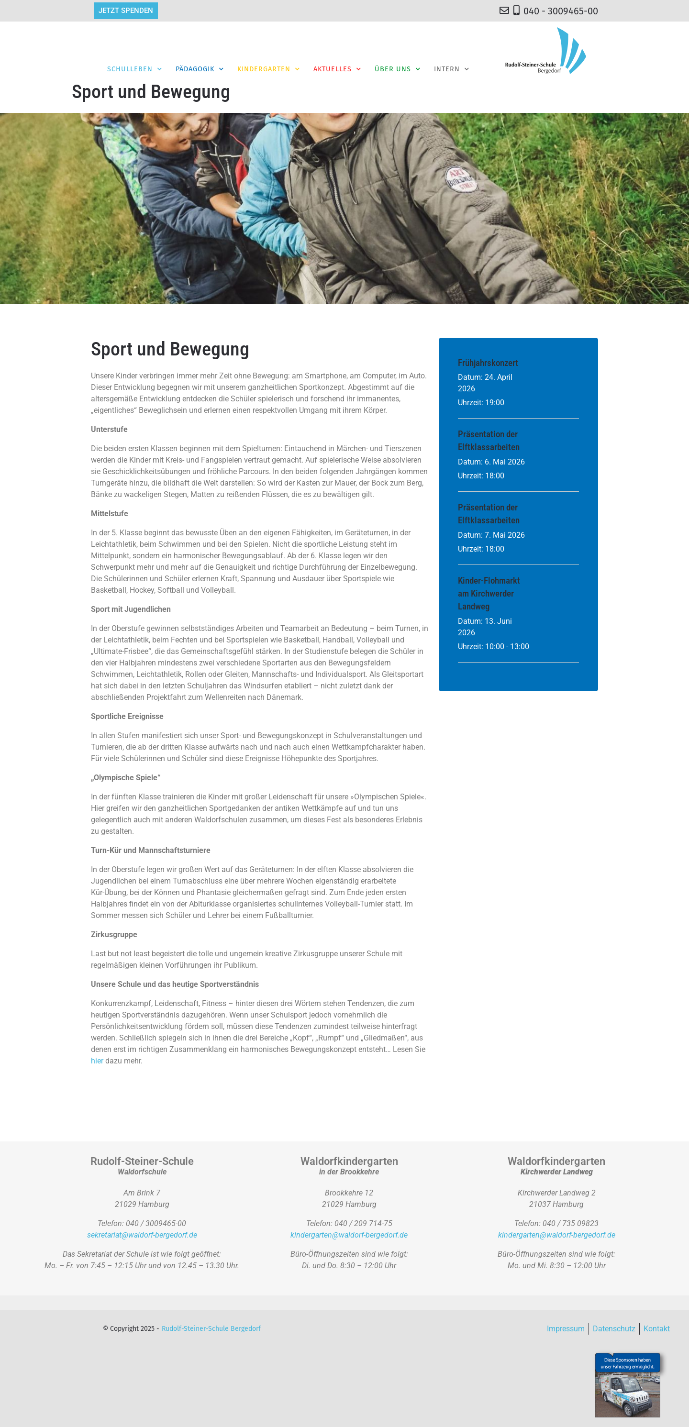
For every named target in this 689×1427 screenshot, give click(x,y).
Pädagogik (200, 69)
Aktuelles (337, 69)
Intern (451, 69)
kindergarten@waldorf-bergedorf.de (349, 1234)
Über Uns (398, 69)
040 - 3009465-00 (560, 11)
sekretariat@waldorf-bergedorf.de (142, 1234)
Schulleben (134, 69)
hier (97, 1060)
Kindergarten (268, 69)
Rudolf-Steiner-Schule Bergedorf (211, 1329)
